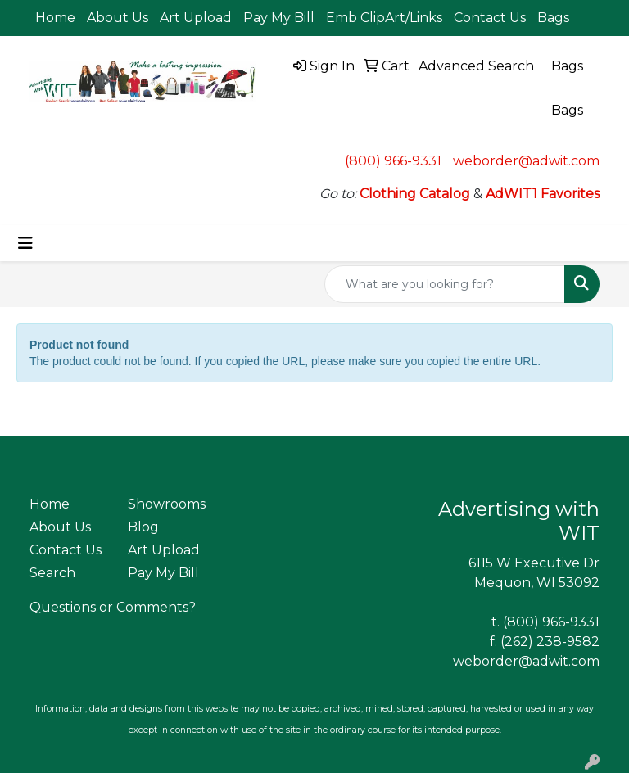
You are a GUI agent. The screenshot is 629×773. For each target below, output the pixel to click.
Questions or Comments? (112, 607)
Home (55, 17)
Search (52, 573)
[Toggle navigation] (25, 243)
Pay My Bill (278, 17)
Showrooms (167, 504)
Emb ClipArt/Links (384, 17)
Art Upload (196, 17)
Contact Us (490, 17)
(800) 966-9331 (393, 161)
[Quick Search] (444, 284)
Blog (143, 527)
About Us (117, 17)
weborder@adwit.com (526, 161)
